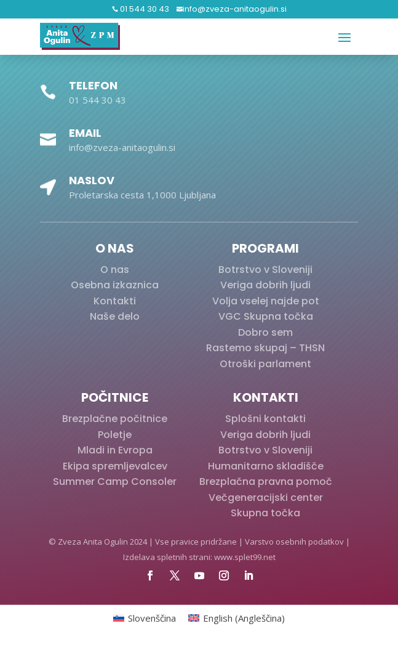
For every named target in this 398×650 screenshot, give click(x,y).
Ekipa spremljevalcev (115, 466)
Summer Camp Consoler (115, 481)
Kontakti (115, 301)
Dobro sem (265, 332)
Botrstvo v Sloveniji (265, 269)
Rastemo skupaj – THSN (265, 348)
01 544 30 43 (143, 9)
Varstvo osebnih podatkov (294, 541)
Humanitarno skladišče (266, 466)
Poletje (115, 435)
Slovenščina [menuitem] (152, 618)
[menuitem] (144, 618)
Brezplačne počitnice (114, 419)
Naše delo (115, 316)
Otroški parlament (265, 364)
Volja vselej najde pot (265, 301)
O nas (114, 269)
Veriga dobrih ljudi (265, 285)
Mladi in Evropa (115, 450)
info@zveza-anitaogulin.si (235, 9)
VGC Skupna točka (265, 316)
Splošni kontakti (265, 419)
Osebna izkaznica (115, 285)
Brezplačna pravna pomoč (265, 481)
